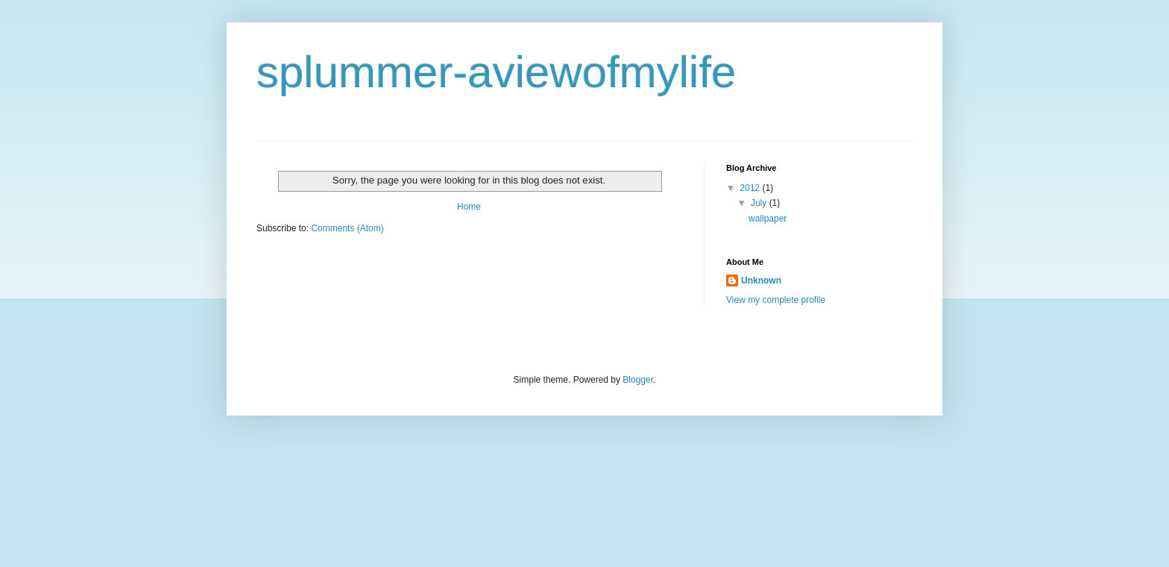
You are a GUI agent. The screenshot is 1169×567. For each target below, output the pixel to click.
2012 (751, 188)
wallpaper (768, 218)
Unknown (761, 280)
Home (469, 206)
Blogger (638, 380)
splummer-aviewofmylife (496, 72)
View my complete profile (775, 300)
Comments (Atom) (347, 228)
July (760, 203)
